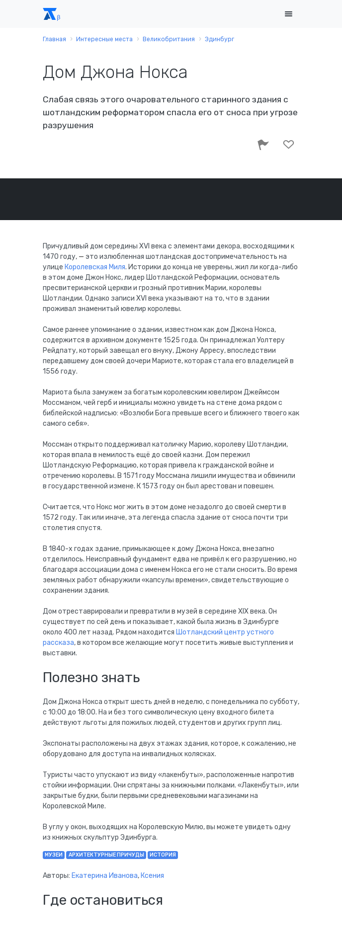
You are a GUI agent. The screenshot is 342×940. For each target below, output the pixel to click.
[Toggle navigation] (288, 14)
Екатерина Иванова (105, 875)
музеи (54, 855)
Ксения (152, 875)
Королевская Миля (95, 267)
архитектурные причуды (106, 855)
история (163, 855)
